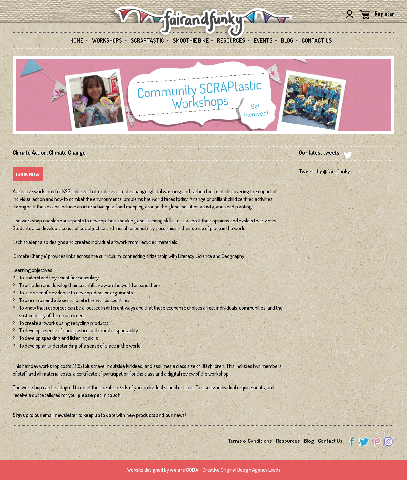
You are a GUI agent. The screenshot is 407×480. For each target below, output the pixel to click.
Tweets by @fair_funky (324, 171)
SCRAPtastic (147, 40)
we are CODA (184, 469)
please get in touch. (99, 395)
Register (384, 13)
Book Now (28, 174)
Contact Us (317, 40)
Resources (231, 40)
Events (263, 40)
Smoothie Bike (191, 40)
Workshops (107, 40)
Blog (287, 40)
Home (76, 40)
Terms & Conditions (250, 440)
